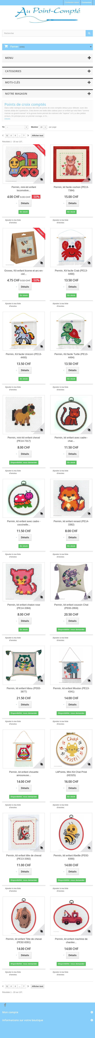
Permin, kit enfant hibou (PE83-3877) (24, 690)
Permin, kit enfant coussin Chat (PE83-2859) (71, 606)
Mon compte (10, 1012)
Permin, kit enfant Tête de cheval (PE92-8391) (24, 941)
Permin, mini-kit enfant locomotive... (24, 189)
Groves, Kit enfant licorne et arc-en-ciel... (23, 272)
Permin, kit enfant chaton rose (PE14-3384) (23, 606)
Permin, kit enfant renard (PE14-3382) (71, 523)
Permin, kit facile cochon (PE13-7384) (71, 189)
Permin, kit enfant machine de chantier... (71, 941)
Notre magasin (16, 93)
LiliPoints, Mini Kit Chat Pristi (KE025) (71, 774)
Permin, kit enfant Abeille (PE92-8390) (71, 857)
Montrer (34, 127)
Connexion (86, 2)
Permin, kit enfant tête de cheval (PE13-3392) (23, 857)
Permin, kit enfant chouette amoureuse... (23, 774)
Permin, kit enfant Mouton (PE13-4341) (71, 690)
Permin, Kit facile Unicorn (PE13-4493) (24, 356)
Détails (7, 119)
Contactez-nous (72, 2)
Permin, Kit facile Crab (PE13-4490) (71, 272)
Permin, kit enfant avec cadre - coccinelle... (23, 523)
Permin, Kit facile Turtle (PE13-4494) (71, 356)
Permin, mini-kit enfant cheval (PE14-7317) (24, 439)
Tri (3, 127)
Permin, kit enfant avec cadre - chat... (71, 439)
